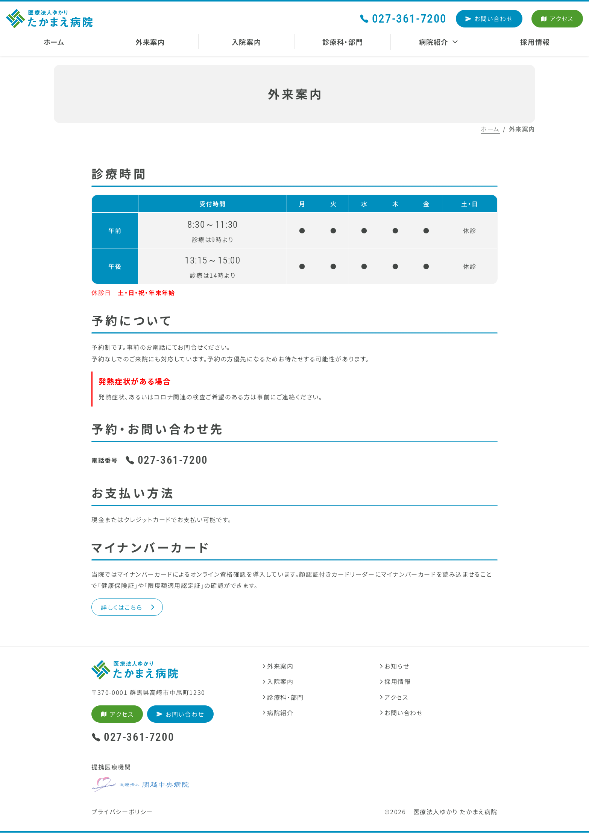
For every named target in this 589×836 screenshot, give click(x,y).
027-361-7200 (403, 19)
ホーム (490, 128)
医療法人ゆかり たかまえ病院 (455, 814)
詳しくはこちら (128, 608)
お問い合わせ (489, 18)
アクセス (557, 18)
